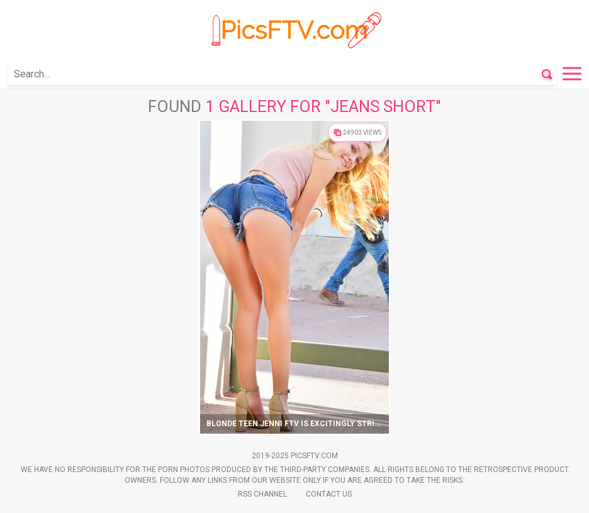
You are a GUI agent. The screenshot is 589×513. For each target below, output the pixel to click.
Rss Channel (262, 494)
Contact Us (329, 494)
